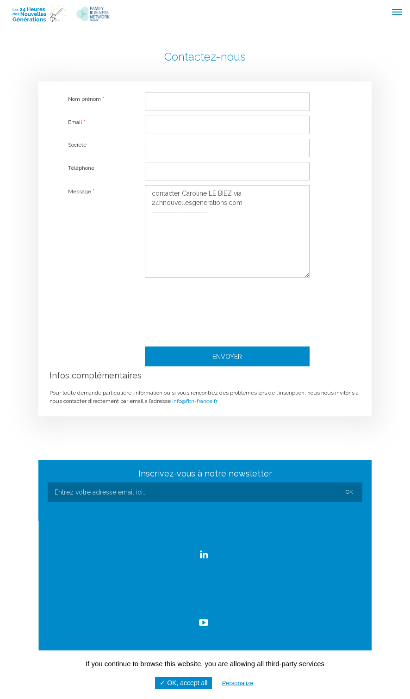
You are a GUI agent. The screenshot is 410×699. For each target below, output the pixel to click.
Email (76, 121)
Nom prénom (86, 98)
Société (77, 145)
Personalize (238, 683)
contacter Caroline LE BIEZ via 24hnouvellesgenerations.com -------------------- (227, 231)
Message (81, 191)
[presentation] (226, 310)
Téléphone (81, 168)
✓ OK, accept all (183, 683)
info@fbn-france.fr (194, 401)
